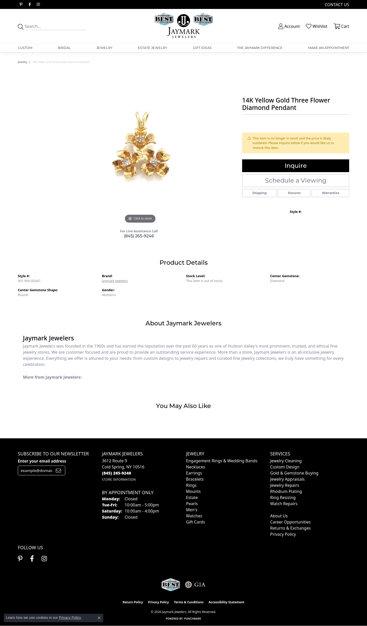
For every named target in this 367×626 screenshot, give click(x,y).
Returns (294, 193)
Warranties (330, 193)
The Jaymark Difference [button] (260, 48)
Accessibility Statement (226, 602)
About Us (279, 516)
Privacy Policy (283, 534)
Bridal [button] (64, 48)
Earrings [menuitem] (194, 473)
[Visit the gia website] (195, 584)
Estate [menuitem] (192, 497)
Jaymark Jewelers (115, 280)
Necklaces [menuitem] (195, 467)
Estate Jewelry (152, 48)
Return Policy (133, 602)
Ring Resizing (283, 497)
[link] (336, 4)
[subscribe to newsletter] (58, 470)
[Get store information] (119, 479)
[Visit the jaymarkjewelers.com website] (171, 584)
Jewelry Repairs (284, 485)
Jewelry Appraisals (287, 479)
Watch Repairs (283, 503)
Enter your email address (42, 461)
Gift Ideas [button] (202, 48)
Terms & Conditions (189, 602)
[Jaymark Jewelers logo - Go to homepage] (184, 26)
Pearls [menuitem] (192, 503)
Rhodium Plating (286, 491)
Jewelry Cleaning (286, 461)
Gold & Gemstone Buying (294, 473)
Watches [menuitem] (194, 516)
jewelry (22, 62)
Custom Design (284, 467)
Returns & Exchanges (290, 528)
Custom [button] (25, 48)
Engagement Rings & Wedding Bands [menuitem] (221, 461)
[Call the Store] (116, 473)
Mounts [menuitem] (193, 491)
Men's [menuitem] (191, 510)
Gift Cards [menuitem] (195, 522)
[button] (288, 26)
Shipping (259, 193)
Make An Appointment (328, 48)
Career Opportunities (290, 522)
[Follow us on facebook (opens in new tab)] (30, 5)
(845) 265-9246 (139, 236)
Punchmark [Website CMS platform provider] (192, 618)
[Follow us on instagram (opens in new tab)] (38, 5)
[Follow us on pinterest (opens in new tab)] (21, 5)
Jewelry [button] (104, 48)
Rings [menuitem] (191, 485)
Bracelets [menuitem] (195, 479)
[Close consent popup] (99, 617)
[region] (140, 148)
